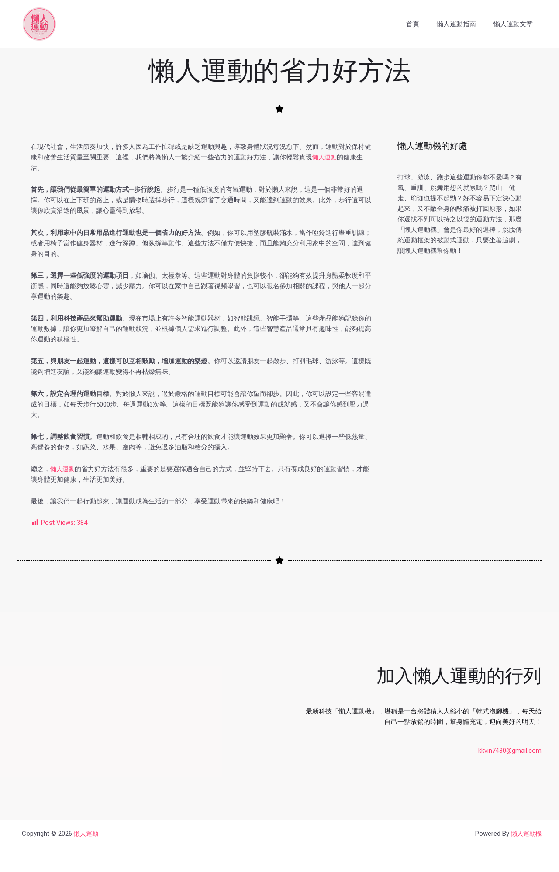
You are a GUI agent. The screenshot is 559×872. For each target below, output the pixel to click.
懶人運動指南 (463, 24)
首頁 (423, 24)
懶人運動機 (525, 834)
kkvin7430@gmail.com (510, 751)
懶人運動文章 (515, 24)
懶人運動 (325, 157)
